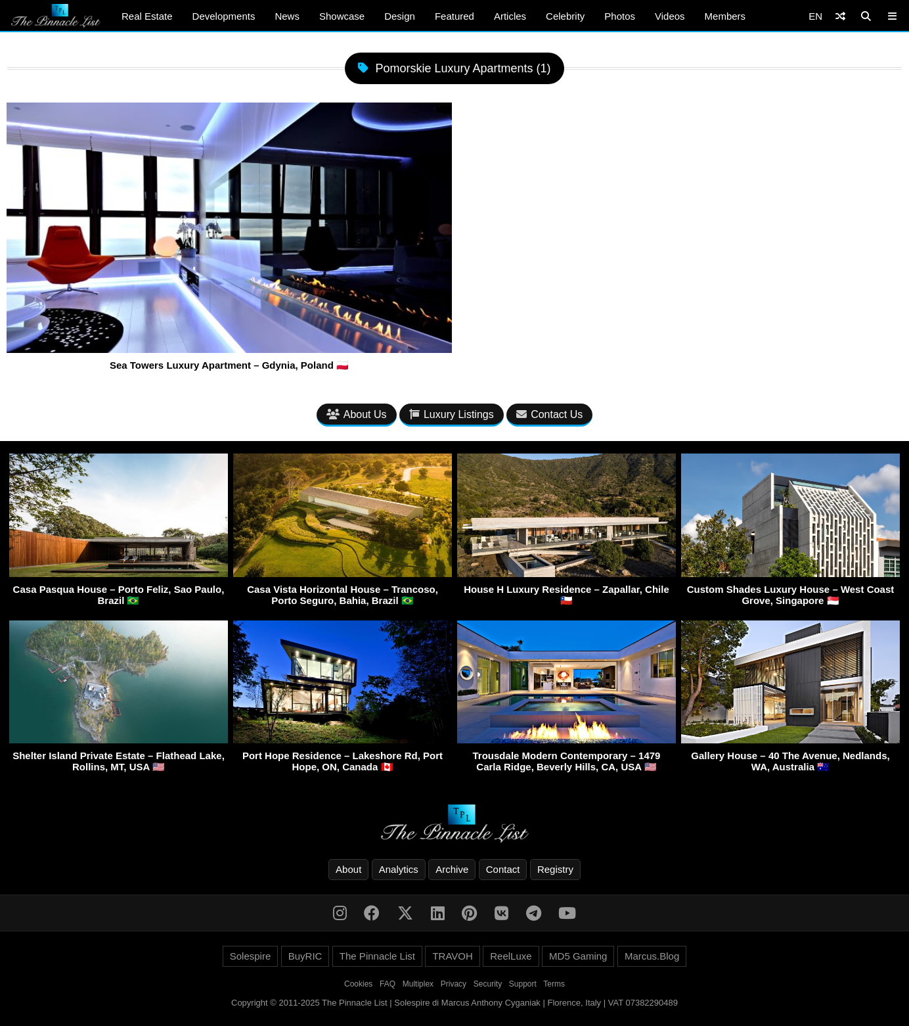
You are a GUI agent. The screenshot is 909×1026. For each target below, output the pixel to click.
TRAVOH (452, 956)
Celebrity (565, 16)
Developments (223, 16)
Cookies (358, 984)
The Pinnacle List (377, 956)
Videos (670, 16)
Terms (554, 984)
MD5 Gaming (578, 956)
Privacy (453, 984)
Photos (619, 16)
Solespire (250, 956)
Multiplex (418, 984)
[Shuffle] (840, 16)
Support (523, 984)
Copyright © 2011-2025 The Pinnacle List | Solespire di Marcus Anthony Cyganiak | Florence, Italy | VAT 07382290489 (454, 1003)
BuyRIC (305, 956)
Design (399, 16)
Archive (451, 869)
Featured (454, 16)
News (287, 16)
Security (488, 984)
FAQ (387, 984)
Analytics (398, 869)
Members (725, 16)
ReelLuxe (510, 956)
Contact (503, 869)
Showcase (342, 16)
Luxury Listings (451, 414)
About (348, 869)
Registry (555, 869)
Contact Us (549, 414)
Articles (510, 16)
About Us (356, 414)
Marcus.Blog (652, 956)
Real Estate (147, 16)
